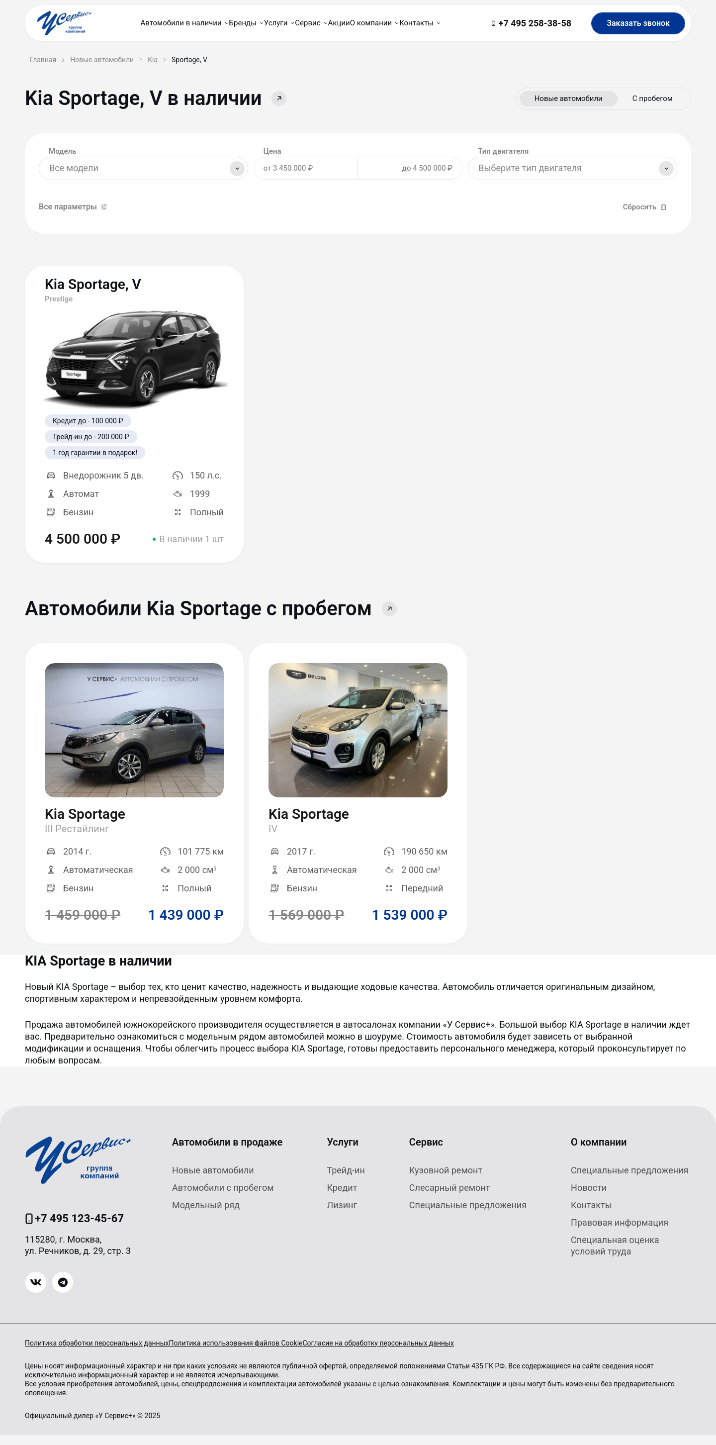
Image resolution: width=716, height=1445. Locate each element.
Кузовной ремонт (445, 1180)
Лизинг (342, 1215)
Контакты (591, 1215)
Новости (589, 1197)
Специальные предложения (468, 1215)
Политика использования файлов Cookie (250, 1353)
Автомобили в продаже (227, 1152)
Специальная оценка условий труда (615, 1255)
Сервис (426, 1152)
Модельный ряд (206, 1215)
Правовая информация (619, 1232)
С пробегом (652, 98)
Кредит (342, 1197)
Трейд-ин (345, 1180)
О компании (598, 1152)
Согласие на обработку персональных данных (408, 1353)
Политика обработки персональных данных (97, 1353)
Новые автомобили (569, 98)
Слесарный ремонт (449, 1197)
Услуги (342, 1152)
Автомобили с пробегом (223, 1197)
